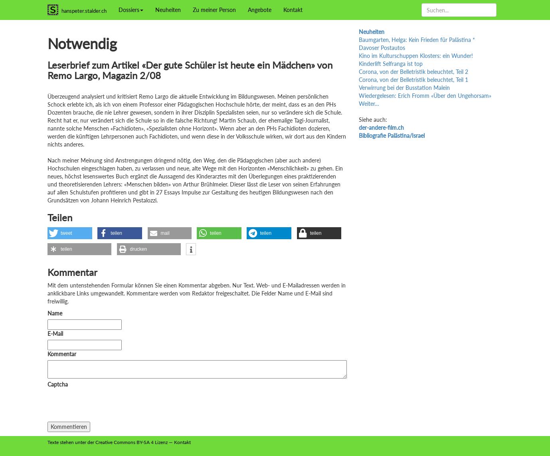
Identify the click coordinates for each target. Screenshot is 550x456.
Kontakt (293, 9)
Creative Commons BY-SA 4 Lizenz (131, 442)
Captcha (57, 384)
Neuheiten (168, 9)
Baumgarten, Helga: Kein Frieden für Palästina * (417, 39)
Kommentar (63, 354)
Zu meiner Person (214, 9)
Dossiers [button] (131, 9)
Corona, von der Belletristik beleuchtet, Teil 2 (413, 71)
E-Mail (55, 333)
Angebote (259, 9)
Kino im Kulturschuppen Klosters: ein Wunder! (416, 55)
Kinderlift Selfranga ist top (391, 63)
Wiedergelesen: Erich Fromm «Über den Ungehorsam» (425, 95)
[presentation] (108, 406)
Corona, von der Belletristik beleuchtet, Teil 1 (413, 79)
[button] (69, 233)
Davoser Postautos (382, 47)
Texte (53, 442)
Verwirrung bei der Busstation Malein (404, 87)
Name (54, 313)
